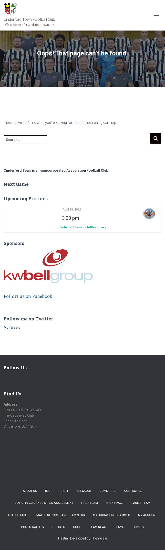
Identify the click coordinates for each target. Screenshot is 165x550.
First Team (89, 503)
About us (30, 491)
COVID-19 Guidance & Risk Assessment (44, 503)
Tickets (138, 527)
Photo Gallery (32, 527)
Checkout (84, 491)
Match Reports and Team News (60, 515)
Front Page (115, 503)
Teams (119, 527)
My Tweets (12, 327)
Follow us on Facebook (28, 296)
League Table (18, 515)
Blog (48, 491)
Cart (64, 491)
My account (147, 515)
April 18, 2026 (71, 209)
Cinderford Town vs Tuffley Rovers (82, 227)
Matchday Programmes (111, 515)
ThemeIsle (99, 538)
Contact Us (133, 491)
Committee (108, 491)
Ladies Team (141, 503)
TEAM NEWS (97, 527)
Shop (77, 527)
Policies (58, 527)
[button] (149, 213)
